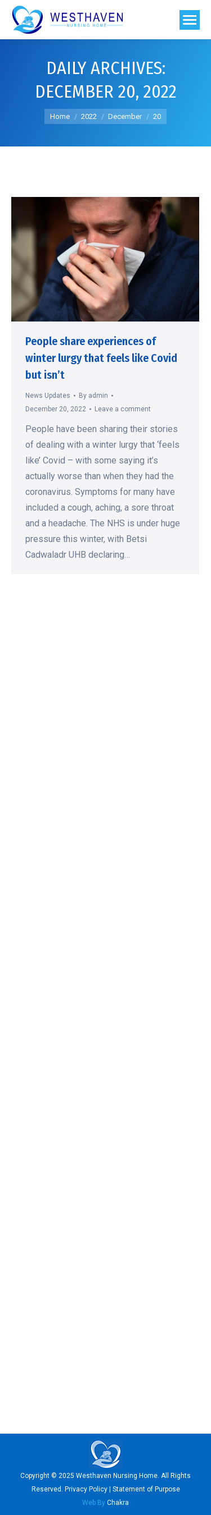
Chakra (105, 1503)
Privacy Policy (86, 1489)
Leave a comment (123, 409)
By (93, 396)
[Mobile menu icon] (189, 20)
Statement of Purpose (146, 1489)
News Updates (47, 396)
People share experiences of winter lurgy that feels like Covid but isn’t (101, 358)
